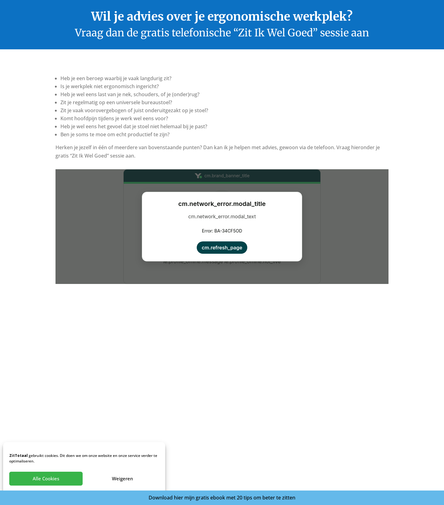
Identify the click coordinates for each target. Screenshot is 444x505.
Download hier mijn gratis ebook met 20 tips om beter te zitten (222, 497)
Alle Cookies (46, 478)
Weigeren (122, 478)
